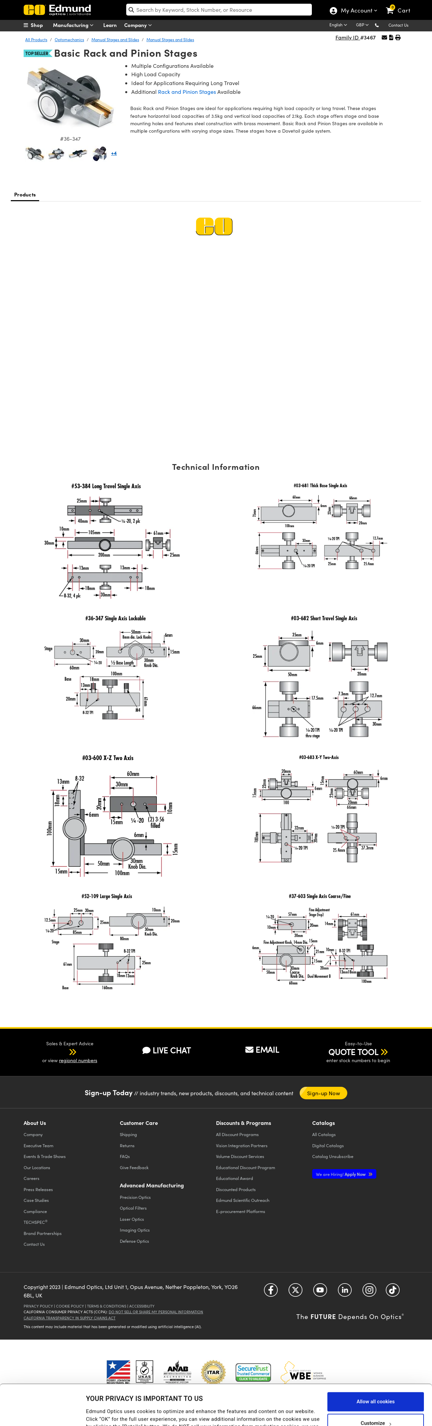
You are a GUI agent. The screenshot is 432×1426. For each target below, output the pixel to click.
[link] (401, 5)
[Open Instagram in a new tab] (369, 1292)
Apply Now (341, 1174)
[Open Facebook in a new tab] (270, 1292)
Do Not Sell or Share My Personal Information (156, 1311)
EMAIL (262, 1049)
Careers (31, 1178)
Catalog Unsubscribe (332, 1156)
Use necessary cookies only (375, 1406)
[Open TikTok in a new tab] (392, 1292)
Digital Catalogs (328, 1145)
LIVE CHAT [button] (166, 1050)
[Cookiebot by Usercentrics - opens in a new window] (43, 1412)
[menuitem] (40, 25)
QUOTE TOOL (353, 1051)
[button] (382, 25)
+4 (114, 153)
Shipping (128, 1134)
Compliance (35, 1211)
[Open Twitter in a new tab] (295, 1292)
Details (94, 1414)
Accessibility (142, 1306)
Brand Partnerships (43, 1233)
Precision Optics (135, 1197)
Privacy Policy (38, 1306)
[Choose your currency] (363, 25)
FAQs (125, 1156)
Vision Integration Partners (242, 1145)
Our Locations (37, 1167)
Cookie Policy (70, 1306)
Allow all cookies (375, 1363)
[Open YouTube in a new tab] (320, 1292)
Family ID (347, 37)
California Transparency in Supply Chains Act (69, 1317)
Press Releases (38, 1189)
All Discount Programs (237, 1134)
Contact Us (398, 25)
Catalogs (324, 1134)
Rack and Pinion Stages (187, 91)
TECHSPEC (36, 1222)
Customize (376, 1385)
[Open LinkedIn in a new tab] (344, 1292)
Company (139, 25)
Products (25, 194)
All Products (36, 39)
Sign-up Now (323, 1093)
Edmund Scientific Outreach (242, 1200)
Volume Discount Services (240, 1156)
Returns (127, 1145)
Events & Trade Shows (45, 1156)
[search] (219, 10)
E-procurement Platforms (240, 1211)
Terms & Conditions (106, 1306)
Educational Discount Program (245, 1167)
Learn (110, 24)
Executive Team (38, 1145)
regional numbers (78, 1060)
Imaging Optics (135, 1230)
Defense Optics (134, 1241)
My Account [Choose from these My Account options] (356, 11)
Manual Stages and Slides (115, 39)
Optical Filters (133, 1208)
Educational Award (234, 1178)
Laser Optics (132, 1219)
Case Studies (36, 1200)
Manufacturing (75, 25)
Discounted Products (236, 1189)
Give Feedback (134, 1167)
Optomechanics (69, 39)
